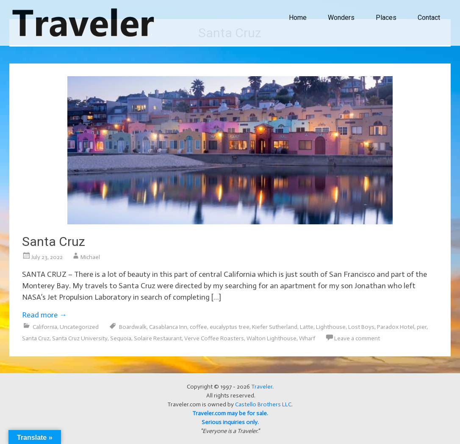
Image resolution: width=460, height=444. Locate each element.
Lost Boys (361, 327)
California (45, 327)
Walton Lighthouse (272, 338)
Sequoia (120, 338)
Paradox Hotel (395, 327)
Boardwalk (133, 327)
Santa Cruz (53, 241)
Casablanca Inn (168, 327)
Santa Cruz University (80, 338)
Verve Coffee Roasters (214, 338)
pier (422, 327)
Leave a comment (357, 338)
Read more (44, 315)
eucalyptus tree (229, 327)
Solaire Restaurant (158, 338)
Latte (306, 327)
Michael (90, 257)
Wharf (307, 338)
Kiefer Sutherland (274, 327)
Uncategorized (79, 327)
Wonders (341, 18)
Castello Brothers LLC (263, 404)
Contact (429, 18)
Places (386, 18)
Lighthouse (331, 327)
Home (298, 18)
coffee (198, 327)
